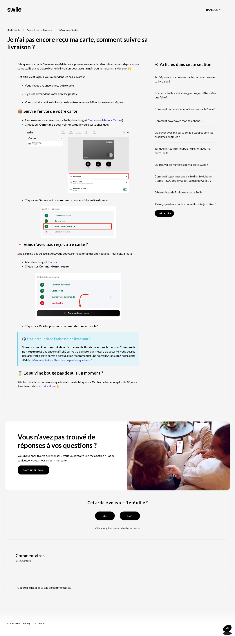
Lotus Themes (38, 623)
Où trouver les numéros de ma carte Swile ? (181, 164)
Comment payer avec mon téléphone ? (178, 120)
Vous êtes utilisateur (40, 30)
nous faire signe (45, 386)
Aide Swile (13, 30)
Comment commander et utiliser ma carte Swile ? (185, 109)
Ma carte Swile (68, 30)
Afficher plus (164, 213)
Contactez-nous (33, 469)
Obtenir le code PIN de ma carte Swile (178, 192)
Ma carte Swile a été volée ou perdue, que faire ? (62, 360)
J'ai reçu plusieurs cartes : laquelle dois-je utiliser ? (185, 204)
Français (211, 9)
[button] (105, 515)
